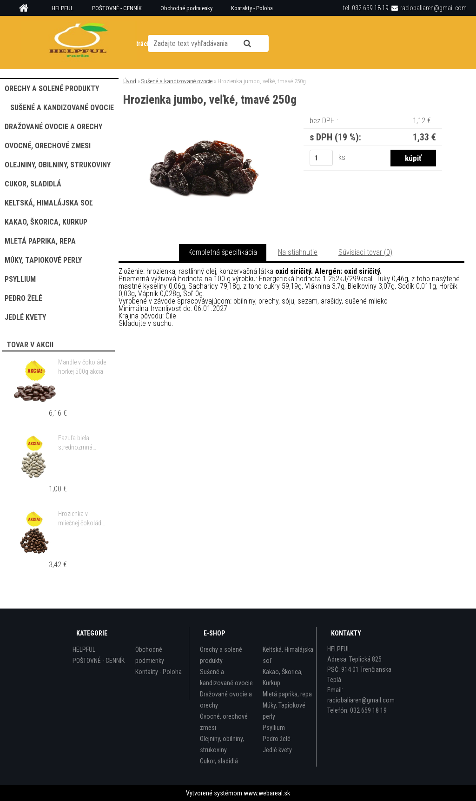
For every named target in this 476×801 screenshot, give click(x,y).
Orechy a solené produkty (221, 655)
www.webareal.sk (267, 793)
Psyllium (274, 727)
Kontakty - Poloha (252, 8)
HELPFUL (62, 8)
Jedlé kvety (277, 750)
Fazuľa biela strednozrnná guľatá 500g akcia (81, 443)
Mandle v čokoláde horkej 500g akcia (82, 366)
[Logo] (79, 42)
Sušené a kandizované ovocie (176, 81)
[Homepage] (27, 8)
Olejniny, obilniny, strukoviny (222, 744)
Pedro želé (277, 738)
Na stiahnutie (297, 252)
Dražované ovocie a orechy (226, 699)
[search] (256, 43)
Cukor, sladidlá (219, 761)
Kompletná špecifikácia (222, 252)
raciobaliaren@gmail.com (433, 8)
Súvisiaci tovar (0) (365, 252)
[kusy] (321, 158)
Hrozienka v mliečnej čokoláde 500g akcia (81, 519)
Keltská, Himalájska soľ (288, 655)
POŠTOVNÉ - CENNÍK (117, 8)
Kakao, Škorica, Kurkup (283, 677)
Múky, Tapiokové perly (284, 711)
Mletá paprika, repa (287, 694)
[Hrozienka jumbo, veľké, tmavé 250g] (204, 127)
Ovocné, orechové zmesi (224, 722)
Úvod (129, 81)
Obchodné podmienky (186, 8)
